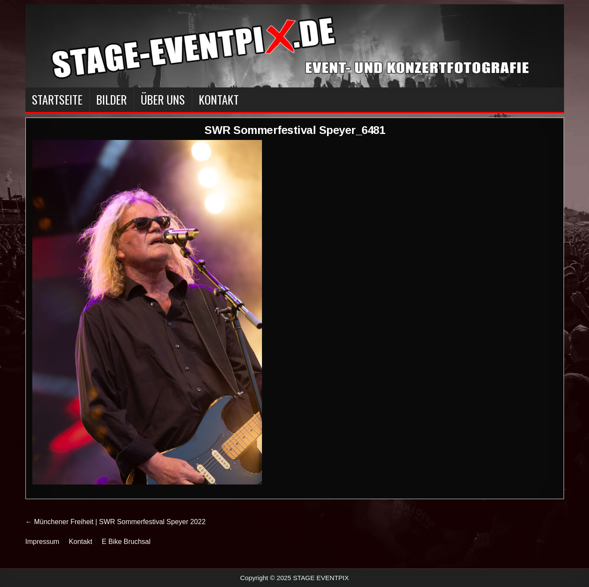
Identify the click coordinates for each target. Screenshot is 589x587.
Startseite (57, 99)
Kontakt (219, 99)
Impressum (42, 541)
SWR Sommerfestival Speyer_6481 (294, 130)
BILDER (111, 99)
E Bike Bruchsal (126, 541)
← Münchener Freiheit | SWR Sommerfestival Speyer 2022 (115, 521)
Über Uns (162, 99)
